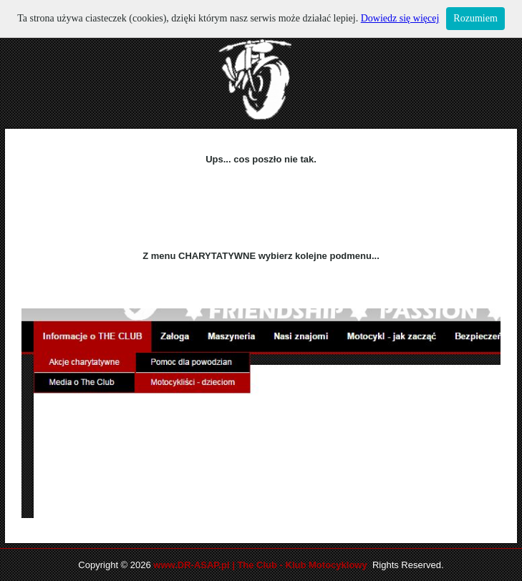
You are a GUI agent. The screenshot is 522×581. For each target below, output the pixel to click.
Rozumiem (475, 18)
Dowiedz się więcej (400, 18)
